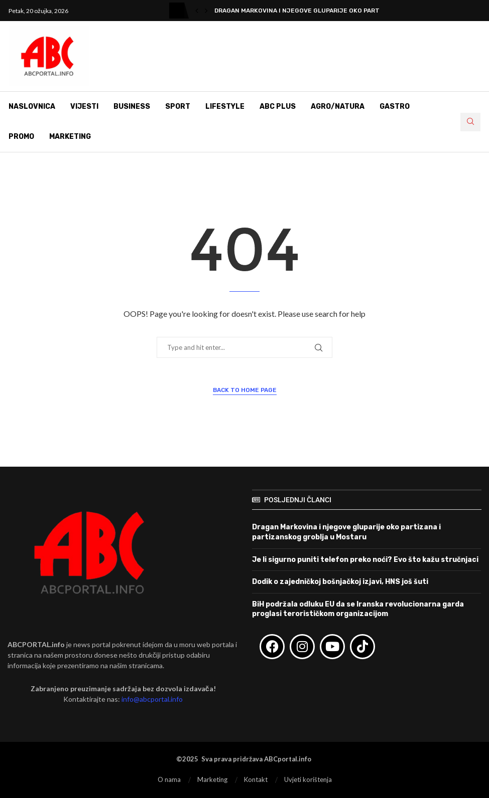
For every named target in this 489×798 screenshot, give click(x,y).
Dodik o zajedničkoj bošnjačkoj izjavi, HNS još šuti (340, 581)
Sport (177, 106)
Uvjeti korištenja (308, 779)
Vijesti (84, 106)
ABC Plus (278, 106)
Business (131, 106)
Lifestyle (224, 106)
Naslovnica (32, 106)
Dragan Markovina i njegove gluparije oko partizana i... (310, 10)
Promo (21, 136)
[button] (197, 11)
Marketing (70, 136)
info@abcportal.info (152, 699)
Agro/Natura (337, 106)
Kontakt (256, 779)
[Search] (470, 122)
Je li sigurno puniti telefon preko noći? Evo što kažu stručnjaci (365, 559)
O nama (169, 779)
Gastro (395, 106)
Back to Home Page (245, 389)
